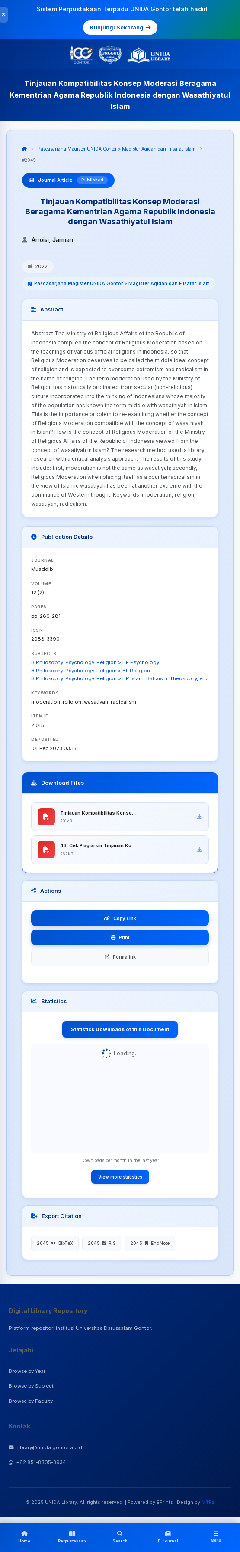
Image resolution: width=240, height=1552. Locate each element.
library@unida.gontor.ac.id (45, 1447)
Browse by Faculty (31, 1401)
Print (120, 937)
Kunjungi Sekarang (120, 27)
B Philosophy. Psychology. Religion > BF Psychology (95, 662)
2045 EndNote (150, 1243)
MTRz (208, 1502)
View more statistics (120, 1176)
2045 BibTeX (55, 1243)
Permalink (120, 957)
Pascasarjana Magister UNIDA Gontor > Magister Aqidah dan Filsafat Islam (116, 148)
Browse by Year (27, 1372)
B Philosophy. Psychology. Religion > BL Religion (90, 671)
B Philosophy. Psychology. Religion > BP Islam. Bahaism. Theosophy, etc (119, 678)
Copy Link (120, 918)
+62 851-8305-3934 (37, 1463)
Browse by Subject (31, 1386)
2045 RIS (101, 1243)
